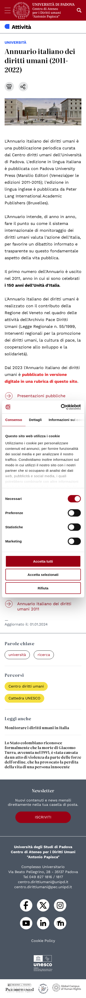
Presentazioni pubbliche (41, 395)
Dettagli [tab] (35, 419)
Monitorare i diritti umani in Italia (37, 727)
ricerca (44, 655)
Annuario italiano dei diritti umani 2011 (44, 606)
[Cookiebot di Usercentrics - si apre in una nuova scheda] (61, 407)
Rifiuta (43, 588)
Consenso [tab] (13, 419)
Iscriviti (43, 817)
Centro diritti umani (26, 686)
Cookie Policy (43, 941)
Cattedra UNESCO (24, 698)
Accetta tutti (43, 561)
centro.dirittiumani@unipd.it (43, 882)
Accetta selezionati (43, 575)
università (15, 42)
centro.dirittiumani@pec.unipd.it (43, 887)
